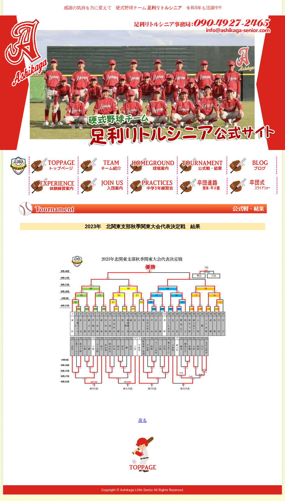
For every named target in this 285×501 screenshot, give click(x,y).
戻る (142, 420)
